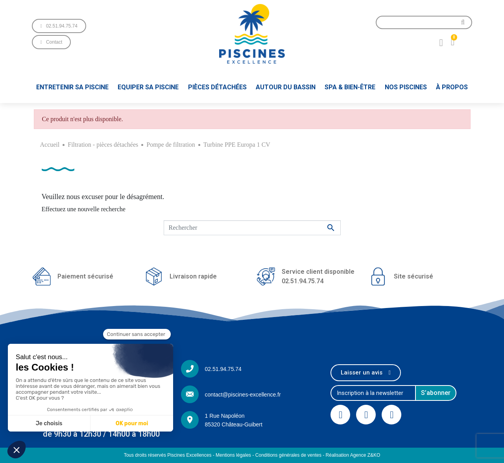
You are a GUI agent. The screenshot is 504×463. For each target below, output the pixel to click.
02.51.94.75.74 (223, 369)
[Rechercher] (252, 227)
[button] (59, 26)
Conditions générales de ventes (288, 455)
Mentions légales (233, 455)
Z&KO (373, 455)
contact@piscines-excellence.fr (243, 394)
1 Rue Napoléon (224, 416)
